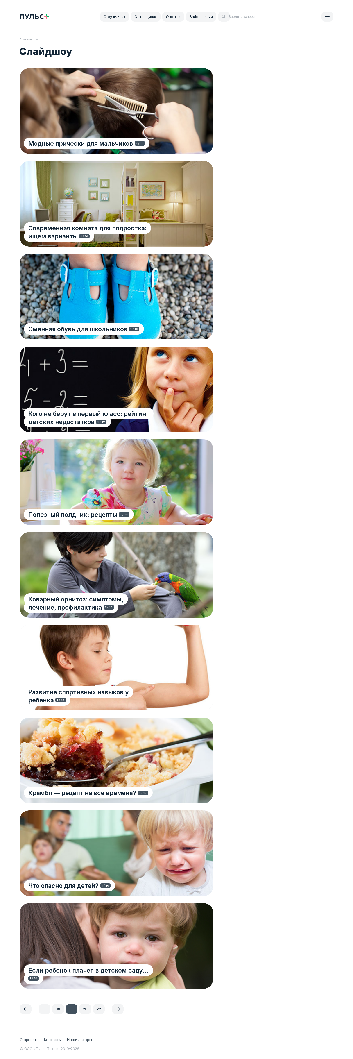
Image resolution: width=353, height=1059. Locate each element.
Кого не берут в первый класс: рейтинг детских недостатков (89, 417)
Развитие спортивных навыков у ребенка (92, 700)
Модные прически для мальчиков (81, 143)
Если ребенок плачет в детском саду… (89, 978)
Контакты (52, 1039)
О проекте (29, 1039)
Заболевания (201, 16)
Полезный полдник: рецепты (73, 514)
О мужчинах (114, 16)
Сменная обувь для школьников (78, 329)
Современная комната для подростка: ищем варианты (97, 232)
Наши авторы (79, 1039)
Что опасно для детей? (64, 885)
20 (85, 1009)
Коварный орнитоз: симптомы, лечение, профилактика (91, 603)
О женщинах (145, 16)
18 (58, 1009)
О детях (173, 16)
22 (99, 1009)
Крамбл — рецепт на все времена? (83, 792)
